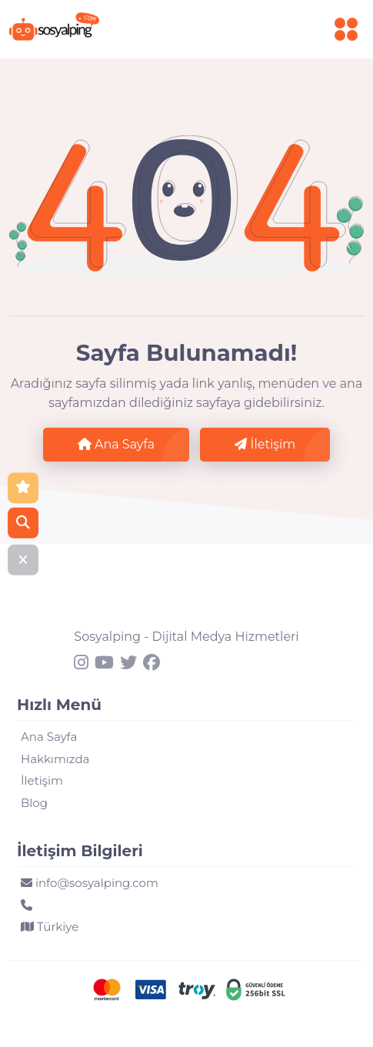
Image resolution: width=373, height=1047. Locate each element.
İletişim (265, 444)
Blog (34, 802)
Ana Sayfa (116, 444)
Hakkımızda (55, 759)
